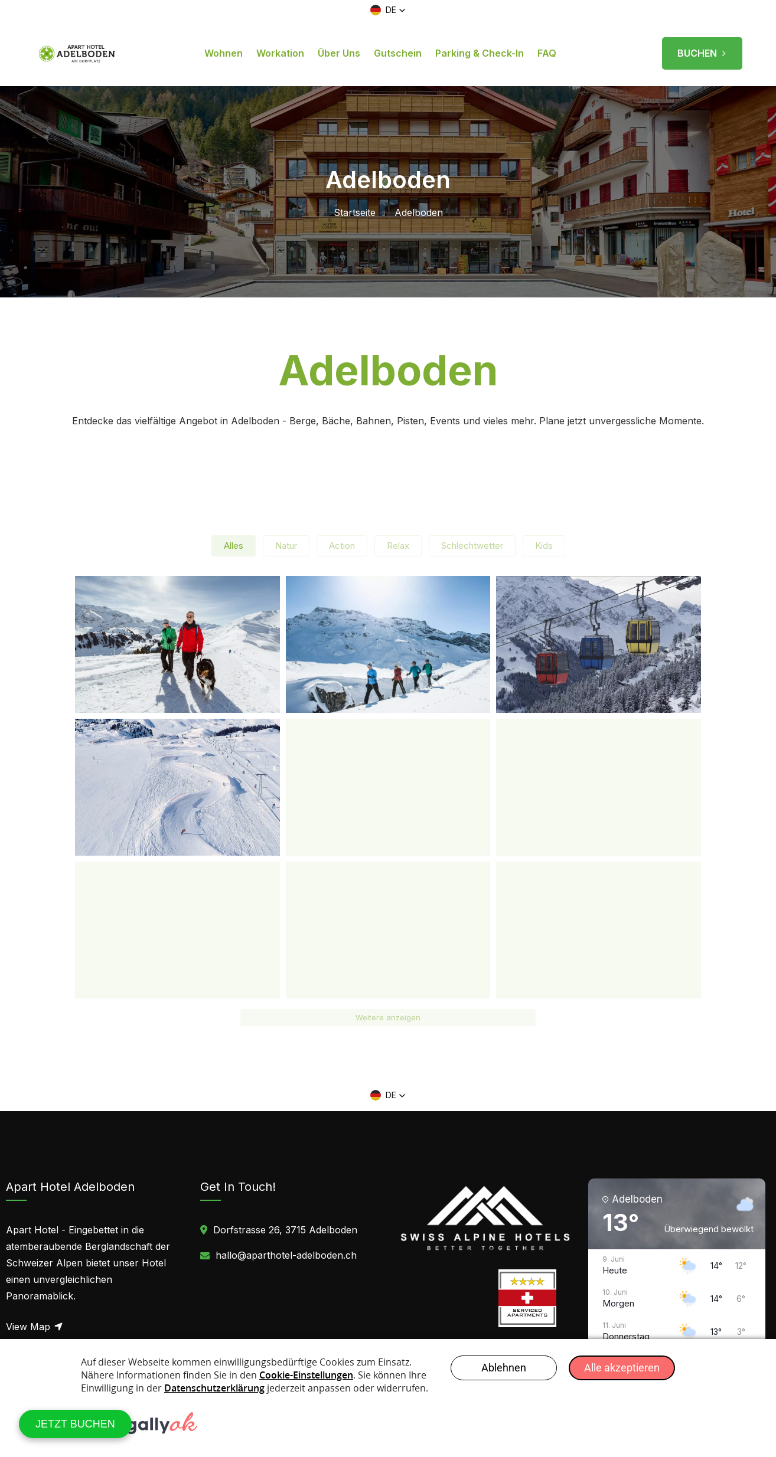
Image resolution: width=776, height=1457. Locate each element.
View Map (35, 1326)
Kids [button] (544, 545)
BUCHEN (702, 49)
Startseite (355, 212)
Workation (280, 53)
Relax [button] (398, 545)
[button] (388, 10)
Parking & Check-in (479, 53)
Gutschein (398, 53)
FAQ (546, 53)
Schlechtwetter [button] (472, 545)
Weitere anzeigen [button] (388, 1017)
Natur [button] (286, 545)
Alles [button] (233, 545)
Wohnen (223, 53)
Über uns (339, 53)
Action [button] (342, 545)
